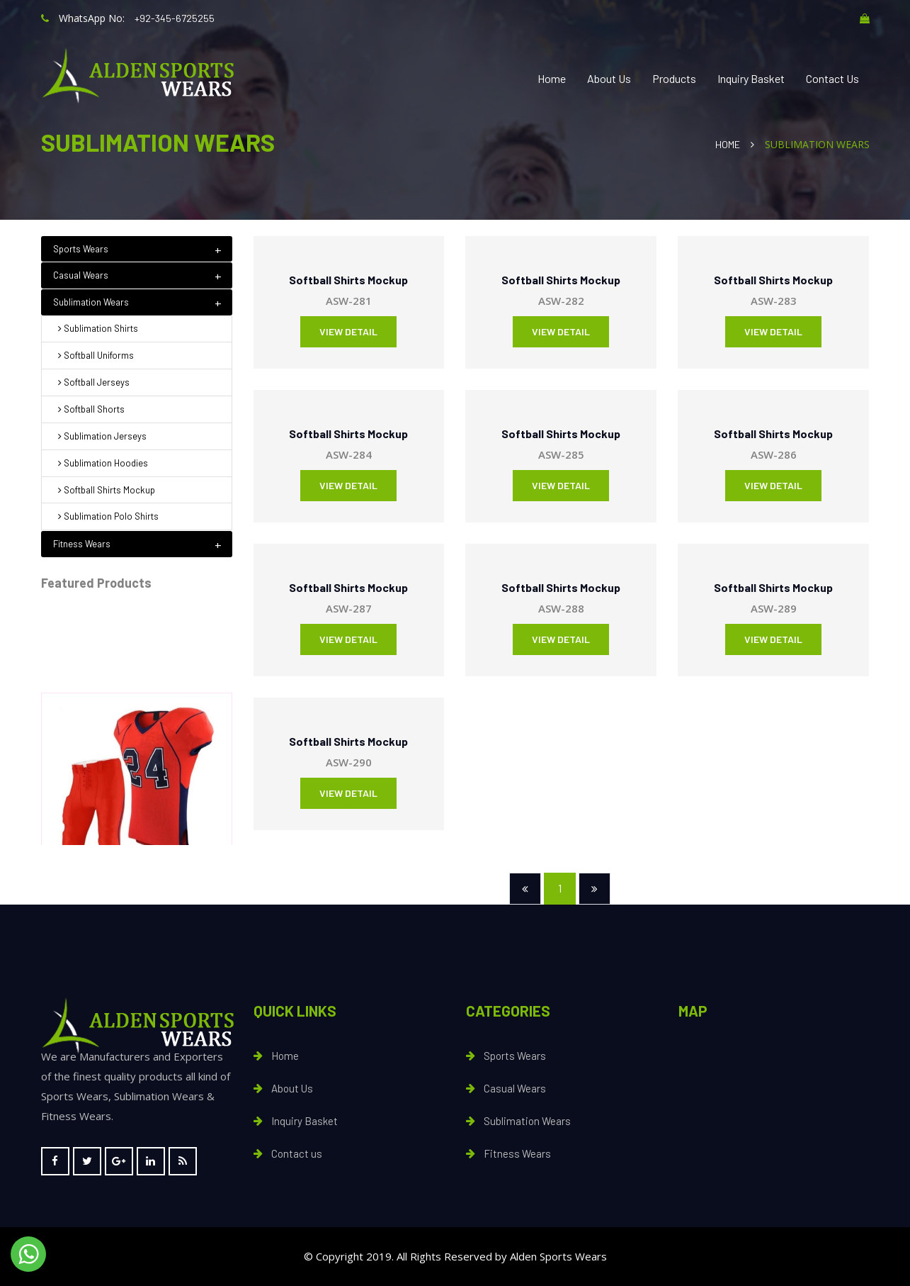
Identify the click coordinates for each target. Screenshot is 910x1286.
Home (552, 78)
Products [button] (674, 78)
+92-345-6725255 (175, 18)
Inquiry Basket (751, 78)
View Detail (348, 331)
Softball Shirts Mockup (348, 279)
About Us (609, 78)
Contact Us (832, 78)
